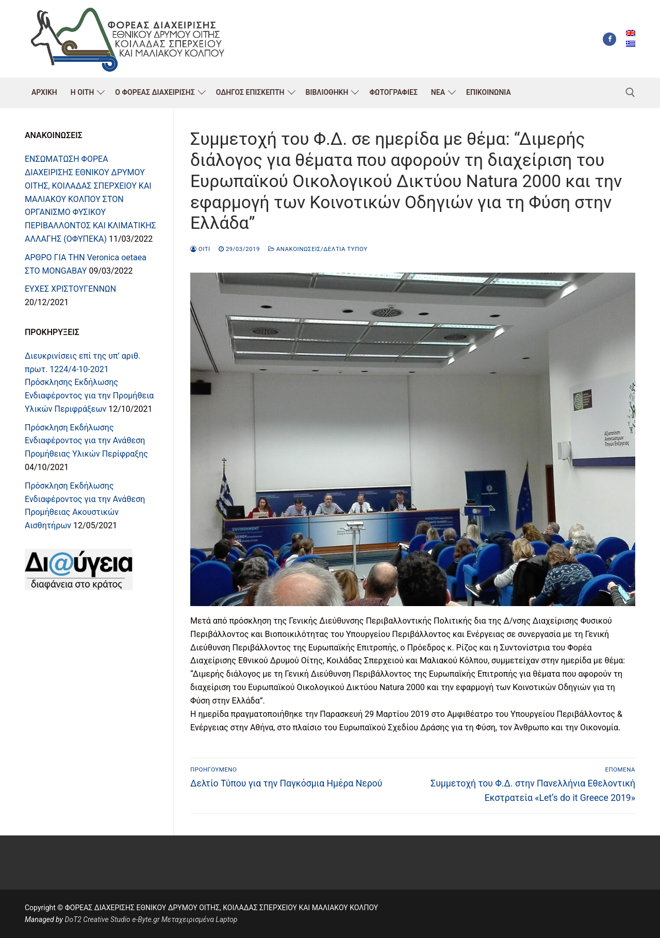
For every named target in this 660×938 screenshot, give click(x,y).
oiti (200, 249)
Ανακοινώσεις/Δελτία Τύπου (318, 249)
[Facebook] (609, 39)
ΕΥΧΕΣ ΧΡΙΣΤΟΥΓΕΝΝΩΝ (70, 289)
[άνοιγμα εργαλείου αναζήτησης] (630, 92)
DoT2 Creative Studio (97, 919)
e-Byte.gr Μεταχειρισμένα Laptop (184, 919)
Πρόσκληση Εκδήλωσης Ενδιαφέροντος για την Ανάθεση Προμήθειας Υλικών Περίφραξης (86, 441)
